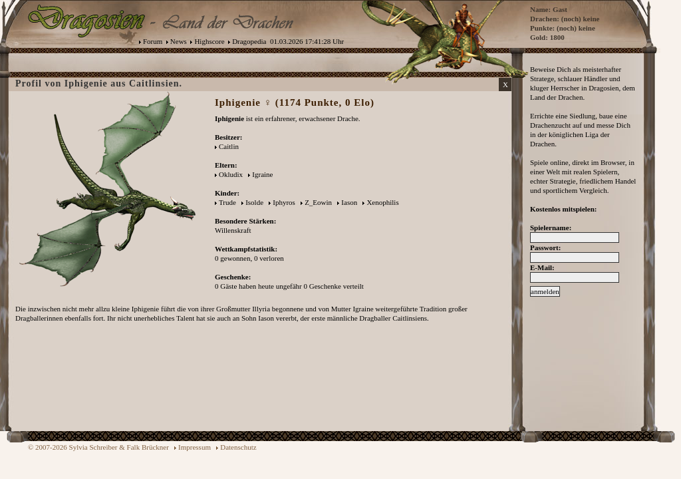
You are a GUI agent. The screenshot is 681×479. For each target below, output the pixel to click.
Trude (227, 202)
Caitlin (229, 146)
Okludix (231, 174)
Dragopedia (249, 41)
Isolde (254, 202)
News (178, 41)
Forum (152, 41)
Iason (349, 202)
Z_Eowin (318, 202)
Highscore (209, 41)
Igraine (262, 174)
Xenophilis (382, 202)
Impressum (194, 447)
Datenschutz (238, 447)
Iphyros (284, 202)
